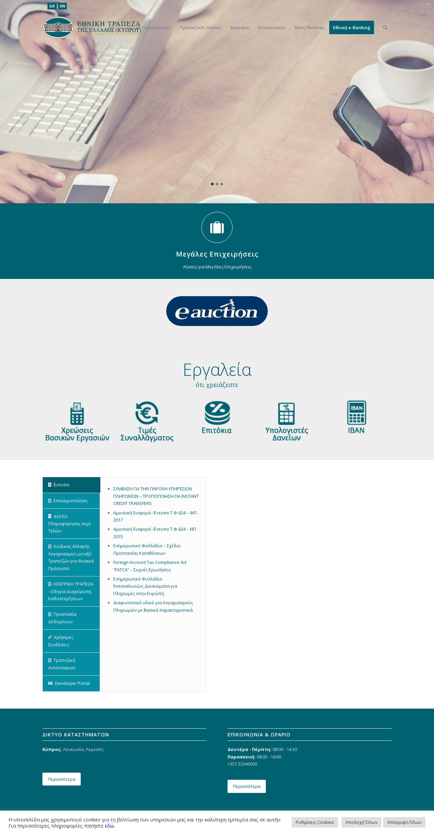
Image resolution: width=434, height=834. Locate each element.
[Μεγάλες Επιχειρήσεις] (217, 227)
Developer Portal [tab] (69, 683)
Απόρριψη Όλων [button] (404, 822)
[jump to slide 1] (212, 184)
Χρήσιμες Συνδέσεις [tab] (60, 640)
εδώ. (110, 825)
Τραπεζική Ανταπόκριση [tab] (62, 663)
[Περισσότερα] (61, 779)
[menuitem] (154, 27)
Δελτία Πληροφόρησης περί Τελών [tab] (69, 523)
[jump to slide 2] (217, 184)
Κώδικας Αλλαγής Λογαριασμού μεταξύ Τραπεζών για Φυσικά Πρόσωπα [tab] (71, 557)
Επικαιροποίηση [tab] (67, 500)
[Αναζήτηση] (385, 27)
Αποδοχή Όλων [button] (361, 822)
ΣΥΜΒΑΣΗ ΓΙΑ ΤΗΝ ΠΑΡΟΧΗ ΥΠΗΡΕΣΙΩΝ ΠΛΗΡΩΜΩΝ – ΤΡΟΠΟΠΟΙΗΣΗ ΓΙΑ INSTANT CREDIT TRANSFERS (156, 496)
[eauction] (217, 311)
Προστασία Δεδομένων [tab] (62, 617)
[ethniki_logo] (91, 27)
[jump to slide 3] (221, 184)
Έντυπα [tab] (58, 485)
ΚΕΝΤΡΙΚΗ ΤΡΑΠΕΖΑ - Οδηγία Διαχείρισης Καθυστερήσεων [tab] (70, 591)
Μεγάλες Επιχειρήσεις (217, 254)
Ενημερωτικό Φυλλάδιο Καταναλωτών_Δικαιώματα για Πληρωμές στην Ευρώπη (145, 586)
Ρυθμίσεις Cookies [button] (315, 822)
